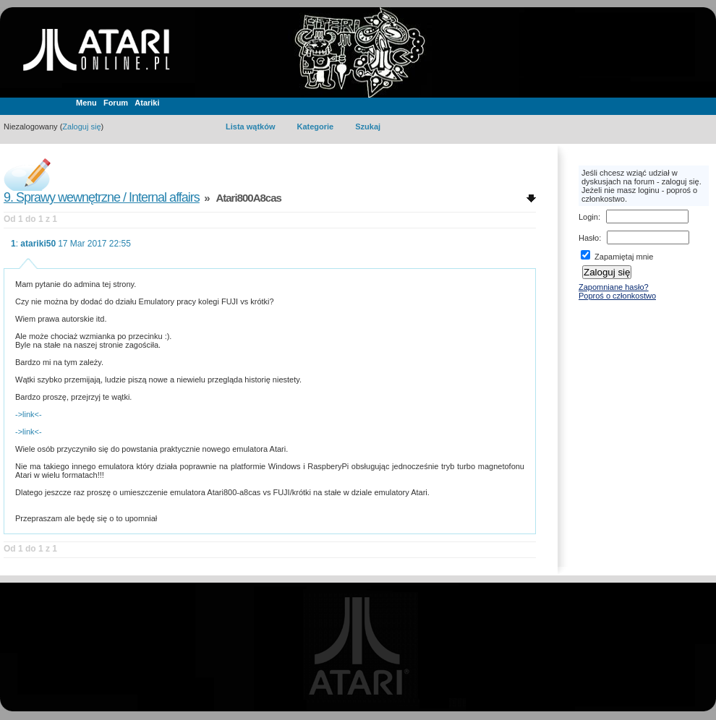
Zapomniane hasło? (614, 287)
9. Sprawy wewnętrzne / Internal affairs (102, 197)
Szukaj (367, 126)
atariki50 (38, 244)
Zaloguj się (81, 126)
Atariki (147, 102)
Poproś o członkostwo (617, 295)
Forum (115, 102)
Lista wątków (250, 126)
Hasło (589, 237)
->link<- (28, 414)
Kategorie (315, 126)
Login (588, 217)
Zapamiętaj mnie (617, 256)
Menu (86, 102)
